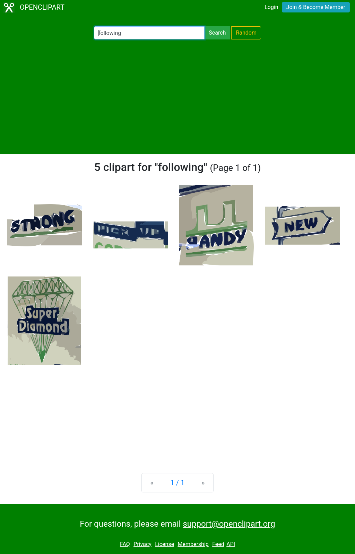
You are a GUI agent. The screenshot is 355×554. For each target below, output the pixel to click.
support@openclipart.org (229, 524)
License (164, 544)
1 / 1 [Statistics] (178, 483)
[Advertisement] (177, 96)
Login (271, 7)
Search (217, 32)
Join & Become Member (315, 7)
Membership (193, 544)
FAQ (125, 544)
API (230, 544)
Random (246, 32)
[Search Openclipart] (149, 32)
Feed (218, 544)
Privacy (142, 544)
